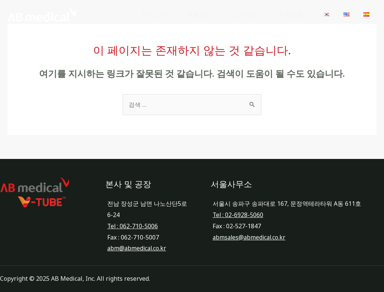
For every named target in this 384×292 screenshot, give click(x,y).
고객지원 (254, 16)
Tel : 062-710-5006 (133, 226)
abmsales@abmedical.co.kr (250, 237)
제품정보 (210, 16)
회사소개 (166, 16)
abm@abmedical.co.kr (137, 248)
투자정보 (297, 16)
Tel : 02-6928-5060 (238, 215)
